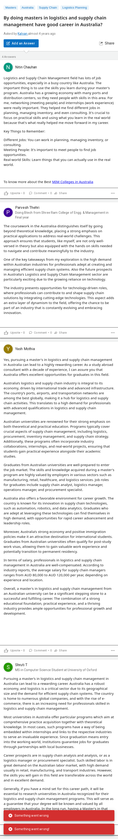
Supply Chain (48, 7)
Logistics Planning (75, 7)
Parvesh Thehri (27, 207)
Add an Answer (21, 43)
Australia (27, 7)
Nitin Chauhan (26, 67)
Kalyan (23, 33)
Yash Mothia (25, 349)
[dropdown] (112, 193)
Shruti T (21, 665)
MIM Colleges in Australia (72, 181)
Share (106, 43)
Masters (11, 7)
